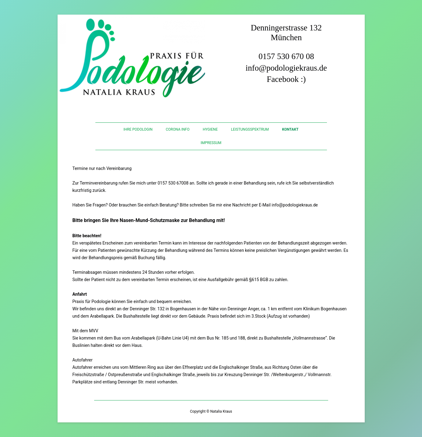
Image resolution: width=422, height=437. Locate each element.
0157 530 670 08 (286, 56)
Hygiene (210, 129)
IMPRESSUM (210, 143)
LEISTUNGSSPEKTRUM (250, 129)
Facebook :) (286, 79)
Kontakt (290, 129)
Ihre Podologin (137, 129)
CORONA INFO (178, 129)
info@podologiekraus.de (286, 67)
